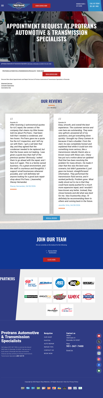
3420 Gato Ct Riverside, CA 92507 (35, 63)
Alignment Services (6, 83)
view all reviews (51, 218)
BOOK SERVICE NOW (41, 6)
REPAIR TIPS (48, 347)
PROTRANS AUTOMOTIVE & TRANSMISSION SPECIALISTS (19, 71)
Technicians (52, 252)
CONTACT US (49, 350)
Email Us (69, 350)
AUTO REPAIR (49, 344)
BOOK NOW (40, 71)
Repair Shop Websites (43, 382)
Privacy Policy (74, 382)
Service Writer (52, 251)
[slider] (51, 105)
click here (51, 259)
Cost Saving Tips (6, 87)
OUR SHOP (48, 337)
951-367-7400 (94, 6)
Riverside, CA (14, 122)
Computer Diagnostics (7, 85)
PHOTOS (47, 340)
